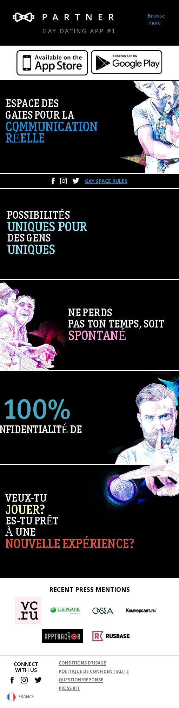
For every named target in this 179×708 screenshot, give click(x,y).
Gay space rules (106, 181)
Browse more (156, 19)
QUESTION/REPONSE (81, 680)
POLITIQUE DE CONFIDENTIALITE (94, 671)
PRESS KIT (69, 688)
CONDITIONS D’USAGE (82, 663)
